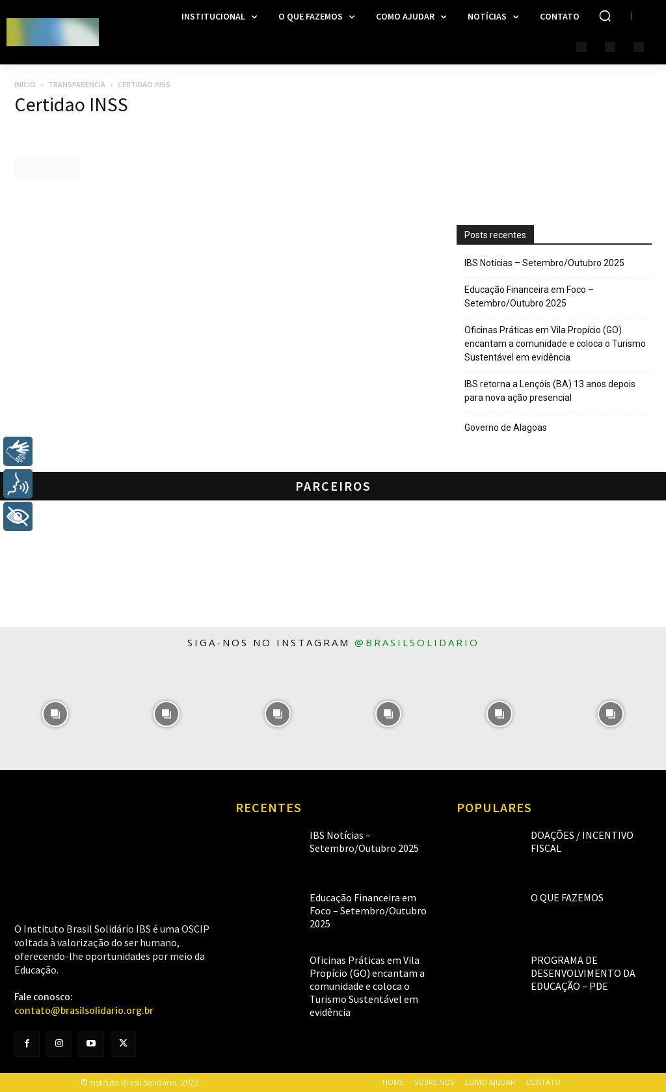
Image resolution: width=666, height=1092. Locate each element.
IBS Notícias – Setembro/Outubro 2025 (544, 263)
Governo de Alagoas (505, 427)
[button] (604, 15)
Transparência (76, 84)
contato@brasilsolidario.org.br (83, 1011)
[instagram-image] (55, 714)
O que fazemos (559, 897)
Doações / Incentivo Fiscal (581, 834)
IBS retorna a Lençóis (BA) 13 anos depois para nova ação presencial (549, 391)
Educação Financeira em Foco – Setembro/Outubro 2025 (529, 296)
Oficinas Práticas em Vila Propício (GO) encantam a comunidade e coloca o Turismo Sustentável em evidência (555, 343)
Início (25, 84)
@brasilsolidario (416, 642)
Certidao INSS (71, 104)
